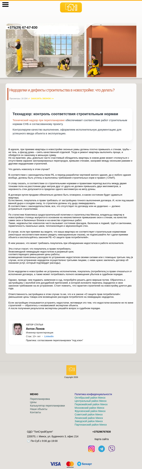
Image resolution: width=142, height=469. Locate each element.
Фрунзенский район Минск (90, 411)
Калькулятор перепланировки (47, 405)
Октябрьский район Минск (90, 397)
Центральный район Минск (91, 400)
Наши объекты (38, 409)
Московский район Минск (89, 407)
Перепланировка (40, 398)
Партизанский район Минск (91, 424)
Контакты (35, 412)
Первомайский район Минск (91, 404)
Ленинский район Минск (89, 417)
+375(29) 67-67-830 (22, 27)
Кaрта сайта (102, 439)
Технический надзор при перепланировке (38, 120)
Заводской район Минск (89, 421)
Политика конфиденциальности (93, 394)
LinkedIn (49, 336)
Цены (33, 402)
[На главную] (71, 7)
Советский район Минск (89, 414)
